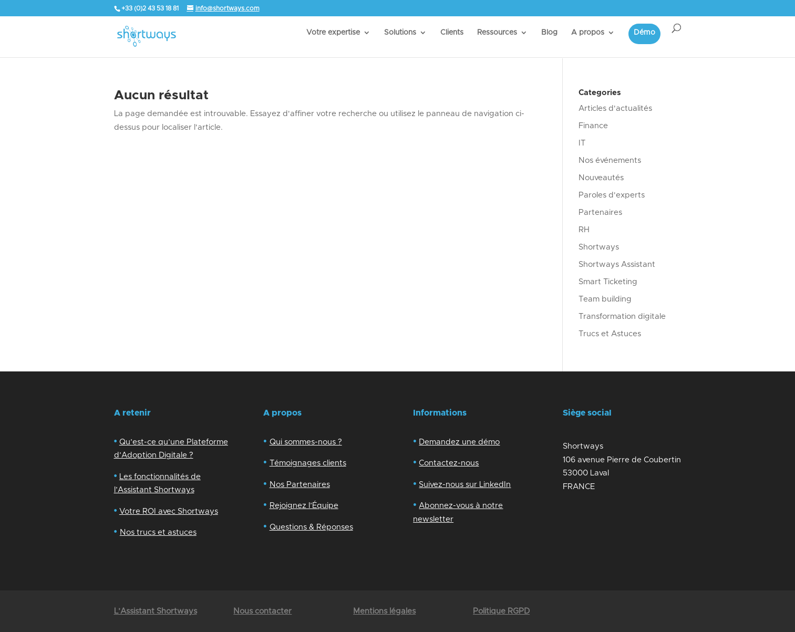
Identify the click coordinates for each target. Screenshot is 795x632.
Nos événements (610, 160)
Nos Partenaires (300, 485)
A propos (587, 32)
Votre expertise (333, 32)
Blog (549, 32)
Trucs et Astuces (610, 334)
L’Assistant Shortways (155, 611)
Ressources (497, 32)
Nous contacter (262, 611)
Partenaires (600, 212)
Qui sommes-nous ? (306, 442)
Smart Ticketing (608, 282)
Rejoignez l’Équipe (304, 506)
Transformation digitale (622, 316)
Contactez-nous (449, 463)
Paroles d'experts (612, 195)
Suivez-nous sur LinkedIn (465, 485)
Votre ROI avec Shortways (168, 511)
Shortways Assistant (617, 264)
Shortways (599, 247)
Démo (644, 32)
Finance (593, 126)
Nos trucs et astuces (158, 532)
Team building (605, 299)
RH (584, 230)
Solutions (400, 32)
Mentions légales (384, 611)
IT (582, 143)
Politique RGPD (501, 611)
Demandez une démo (459, 442)
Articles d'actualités (615, 108)
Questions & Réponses (311, 527)
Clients (451, 32)
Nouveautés (601, 178)
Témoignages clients (308, 463)
